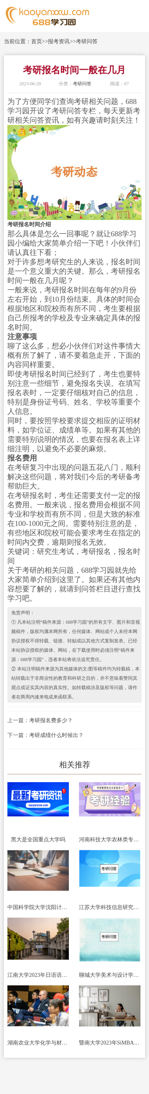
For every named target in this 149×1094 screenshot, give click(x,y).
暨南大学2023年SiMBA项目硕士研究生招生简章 (109, 1043)
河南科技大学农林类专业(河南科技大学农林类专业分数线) (109, 839)
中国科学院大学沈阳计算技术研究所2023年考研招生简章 (38, 907)
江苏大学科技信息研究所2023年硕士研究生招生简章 (109, 907)
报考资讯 (59, 41)
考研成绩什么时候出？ (56, 735)
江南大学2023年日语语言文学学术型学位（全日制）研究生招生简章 (38, 975)
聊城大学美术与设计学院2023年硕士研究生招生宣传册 (109, 975)
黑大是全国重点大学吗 (38, 839)
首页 (36, 41)
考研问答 (87, 41)
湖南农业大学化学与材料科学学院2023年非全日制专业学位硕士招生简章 (38, 1043)
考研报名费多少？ (51, 720)
